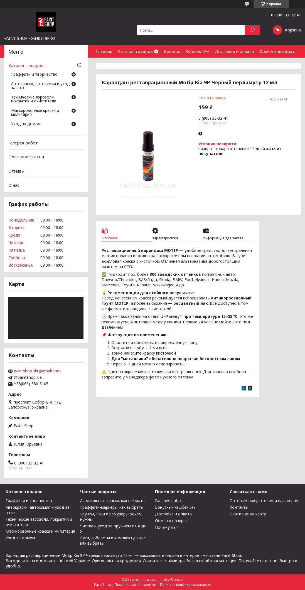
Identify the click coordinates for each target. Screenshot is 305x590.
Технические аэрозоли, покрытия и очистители (33, 99)
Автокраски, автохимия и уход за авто (40, 86)
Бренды (172, 51)
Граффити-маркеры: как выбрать (111, 507)
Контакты (106, 64)
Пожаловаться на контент (135, 584)
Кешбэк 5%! (197, 51)
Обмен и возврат (277, 51)
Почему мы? (166, 527)
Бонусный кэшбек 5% (175, 507)
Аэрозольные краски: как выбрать (112, 500)
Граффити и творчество (34, 74)
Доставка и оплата (234, 51)
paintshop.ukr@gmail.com (37, 370)
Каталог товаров (135, 51)
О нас (13, 185)
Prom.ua (177, 579)
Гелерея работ (23, 143)
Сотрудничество (139, 64)
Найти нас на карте (248, 514)
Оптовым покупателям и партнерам (264, 500)
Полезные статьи (26, 156)
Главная (104, 51)
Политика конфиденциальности (185, 584)
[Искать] (252, 30)
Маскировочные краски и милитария (35, 113)
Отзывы (16, 171)
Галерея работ (169, 500)
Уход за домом (26, 124)
